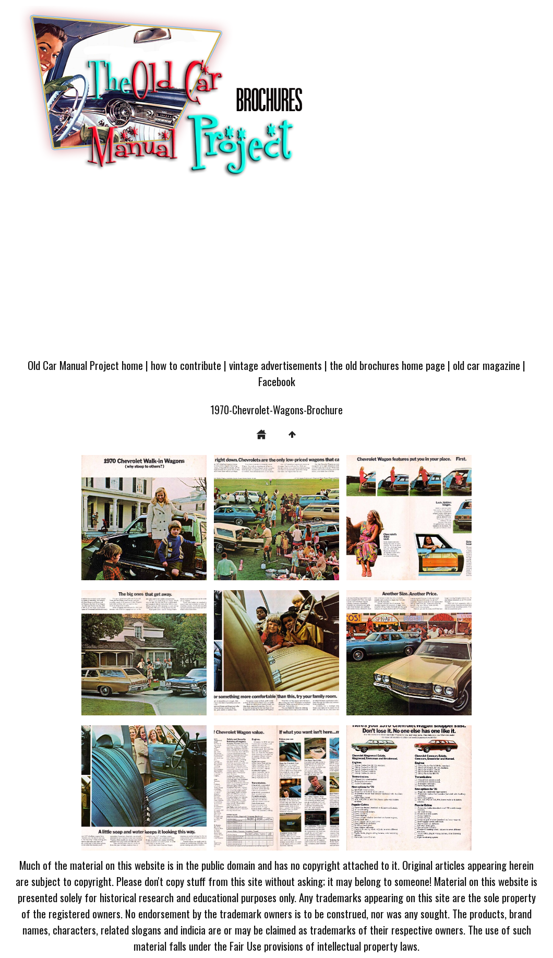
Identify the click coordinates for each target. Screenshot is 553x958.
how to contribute (186, 365)
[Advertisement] (276, 273)
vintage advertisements (275, 365)
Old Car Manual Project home (85, 365)
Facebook (276, 381)
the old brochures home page (387, 365)
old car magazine (486, 365)
